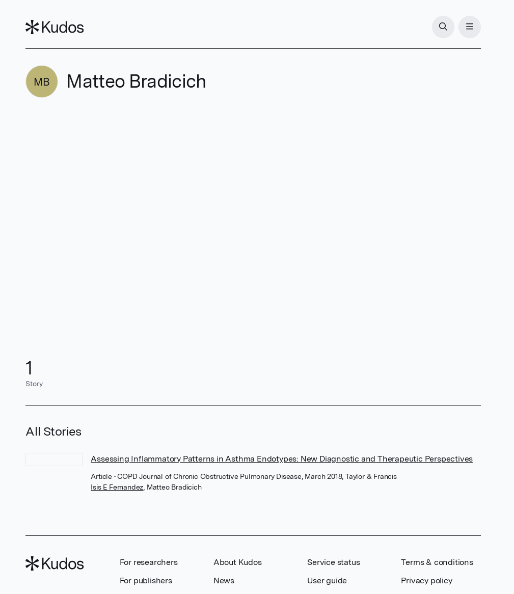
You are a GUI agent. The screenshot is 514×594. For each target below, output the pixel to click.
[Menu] (469, 27)
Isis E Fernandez (117, 487)
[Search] (443, 27)
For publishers (146, 580)
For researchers (149, 562)
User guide (327, 580)
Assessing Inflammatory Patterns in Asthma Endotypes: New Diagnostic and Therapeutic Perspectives (282, 459)
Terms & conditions (437, 562)
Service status (333, 562)
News (223, 580)
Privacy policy (426, 580)
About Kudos (237, 562)
